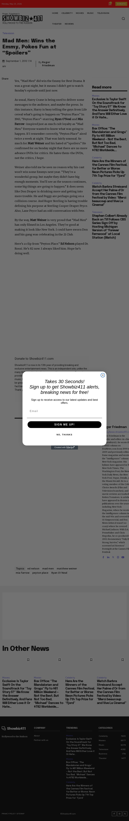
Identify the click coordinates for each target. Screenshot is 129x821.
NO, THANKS (65, 435)
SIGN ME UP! (64, 424)
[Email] (64, 411)
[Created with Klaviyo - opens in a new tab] (64, 447)
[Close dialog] (103, 375)
